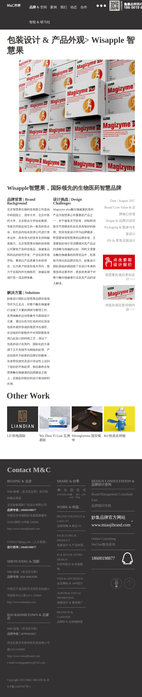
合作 (83, 7)
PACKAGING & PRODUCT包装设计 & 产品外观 (70, 540)
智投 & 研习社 (39, 22)
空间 (43, 7)
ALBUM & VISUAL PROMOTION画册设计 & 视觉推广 (70, 597)
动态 (73, 7)
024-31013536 (29, 576)
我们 (63, 7)
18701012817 (28, 633)
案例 (53, 7)
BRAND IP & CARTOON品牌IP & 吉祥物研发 (70, 617)
